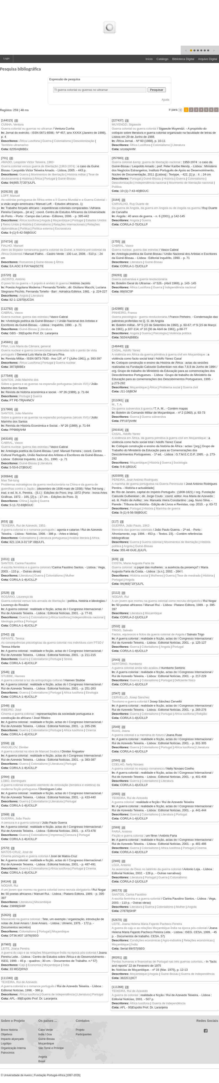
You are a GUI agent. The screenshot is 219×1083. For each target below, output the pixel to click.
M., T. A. (117, 404)
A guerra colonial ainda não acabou (135, 668)
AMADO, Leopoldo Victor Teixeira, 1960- (28, 162)
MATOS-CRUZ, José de (17, 852)
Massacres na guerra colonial (20, 919)
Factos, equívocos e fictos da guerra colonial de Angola (148, 634)
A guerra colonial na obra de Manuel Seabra (30, 751)
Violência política (180, 333)
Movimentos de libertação (48, 174)
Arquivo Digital (207, 59)
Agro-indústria (172, 940)
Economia (34, 965)
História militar (76, 174)
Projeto (80, 1029)
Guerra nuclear (66, 362)
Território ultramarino (14, 145)
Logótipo (6, 1043)
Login (6, 58)
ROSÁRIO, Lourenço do (17, 596)
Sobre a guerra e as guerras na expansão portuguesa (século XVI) (45, 384)
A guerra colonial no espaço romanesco (138, 768)
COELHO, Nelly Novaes (127, 764)
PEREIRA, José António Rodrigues (135, 479)
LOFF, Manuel (10, 195)
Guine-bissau (44, 262)
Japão (33, 501)
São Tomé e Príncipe (51, 1048)
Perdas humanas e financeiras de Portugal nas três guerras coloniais (157, 961)
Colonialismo (62, 141)
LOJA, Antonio (121, 865)
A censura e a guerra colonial (20, 822)
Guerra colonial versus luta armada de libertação (33, 601)
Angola (45, 220)
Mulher (69, 575)
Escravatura (63, 228)
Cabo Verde (45, 1029)
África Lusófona (29, 141)
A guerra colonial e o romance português (28, 529)
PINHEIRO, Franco (124, 312)
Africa (95, 538)
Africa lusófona (60, 617)
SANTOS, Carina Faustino (18, 563)
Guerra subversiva (154, 416)
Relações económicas (199, 940)
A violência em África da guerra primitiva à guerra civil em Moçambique (158, 354)
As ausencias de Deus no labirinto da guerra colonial (146, 869)
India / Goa (45, 1034)
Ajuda (165, 99)
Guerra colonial (152, 542)
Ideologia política (12, 621)
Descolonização (83, 141)
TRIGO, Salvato (122, 630)
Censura (70, 835)
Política (117, 186)
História (27, 178)
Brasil (41, 1061)
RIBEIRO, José (11, 709)
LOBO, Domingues (13, 781)
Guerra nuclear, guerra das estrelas (135, 249)
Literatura (178, 145)
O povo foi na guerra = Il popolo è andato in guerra (34, 283)
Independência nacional (150, 182)
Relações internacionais (69, 224)
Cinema (91, 730)
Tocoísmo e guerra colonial (129, 701)
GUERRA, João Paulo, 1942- (131, 525)
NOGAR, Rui (120, 596)
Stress (68, 659)
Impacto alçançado (12, 1039)
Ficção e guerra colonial (127, 835)
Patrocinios (7, 1052)
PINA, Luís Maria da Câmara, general (26, 346)
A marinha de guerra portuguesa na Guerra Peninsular (147, 483)
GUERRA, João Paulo (15, 818)
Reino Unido (11, 224)
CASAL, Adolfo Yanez (126, 350)
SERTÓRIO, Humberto (127, 663)
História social (139, 575)
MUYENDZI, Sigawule (126, 124)
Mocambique (153, 613)
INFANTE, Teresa (12, 638)
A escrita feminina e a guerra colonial (25, 567)
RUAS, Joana (121, 731)
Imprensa (56, 835)
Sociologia (180, 462)
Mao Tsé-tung (10, 480)
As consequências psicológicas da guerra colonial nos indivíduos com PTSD (51, 642)
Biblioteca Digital (183, 59)
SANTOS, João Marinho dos (20, 379)
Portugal (49, 178)
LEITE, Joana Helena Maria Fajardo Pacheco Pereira (147, 924)
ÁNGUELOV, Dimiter (14, 747)
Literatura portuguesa (53, 538)
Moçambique (61, 220)
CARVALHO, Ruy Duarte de (130, 204)
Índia (134, 944)
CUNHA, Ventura (12, 124)
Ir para (173, 109)
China (23, 501)
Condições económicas (145, 940)
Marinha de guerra (168, 508)
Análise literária (79, 538)
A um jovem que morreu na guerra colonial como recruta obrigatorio (156, 601)
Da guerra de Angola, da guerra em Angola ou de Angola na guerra (156, 208)
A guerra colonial (123, 802)
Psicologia (160, 333)
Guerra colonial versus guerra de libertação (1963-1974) (38, 166)
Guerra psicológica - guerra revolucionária (139, 316)
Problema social (169, 387)
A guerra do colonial (125, 995)
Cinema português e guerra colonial (24, 856)
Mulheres (157, 575)
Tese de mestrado (189, 575)
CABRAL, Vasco (122, 245)
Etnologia (92, 692)
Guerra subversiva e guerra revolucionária (139, 279)
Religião (201, 713)
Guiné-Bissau (67, 178)
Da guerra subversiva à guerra (132, 408)
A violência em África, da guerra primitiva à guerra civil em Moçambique (159, 438)
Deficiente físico (185, 680)
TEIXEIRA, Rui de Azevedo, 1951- (23, 525)
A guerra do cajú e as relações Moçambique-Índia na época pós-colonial (48, 952)
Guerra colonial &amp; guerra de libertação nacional (146, 162)
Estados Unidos (96, 220)
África (38, 178)
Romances (26, 262)
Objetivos (6, 1034)
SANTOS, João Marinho (17, 413)
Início (149, 59)
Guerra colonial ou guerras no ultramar (26, 128)
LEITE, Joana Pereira (15, 948)
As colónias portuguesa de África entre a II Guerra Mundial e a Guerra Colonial (53, 199)
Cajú (22, 965)
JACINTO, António (13, 279)
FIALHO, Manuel (12, 245)
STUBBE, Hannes (13, 676)
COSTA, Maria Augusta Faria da (133, 563)
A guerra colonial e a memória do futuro (138, 735)
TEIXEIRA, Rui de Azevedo (130, 798)
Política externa (42, 228)
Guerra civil (190, 387)
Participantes (83, 1034)
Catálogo (162, 59)
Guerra (46, 141)
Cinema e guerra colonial (17, 713)
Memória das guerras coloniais (132, 529)
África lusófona (29, 220)
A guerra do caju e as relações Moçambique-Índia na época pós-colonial (159, 928)
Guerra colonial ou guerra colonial (134, 128)
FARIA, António (122, 831)
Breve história (9, 1029)
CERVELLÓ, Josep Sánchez (130, 697)
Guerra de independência (198, 974)
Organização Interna (13, 1048)
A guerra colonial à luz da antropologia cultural (31, 680)
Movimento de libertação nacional (191, 182)
